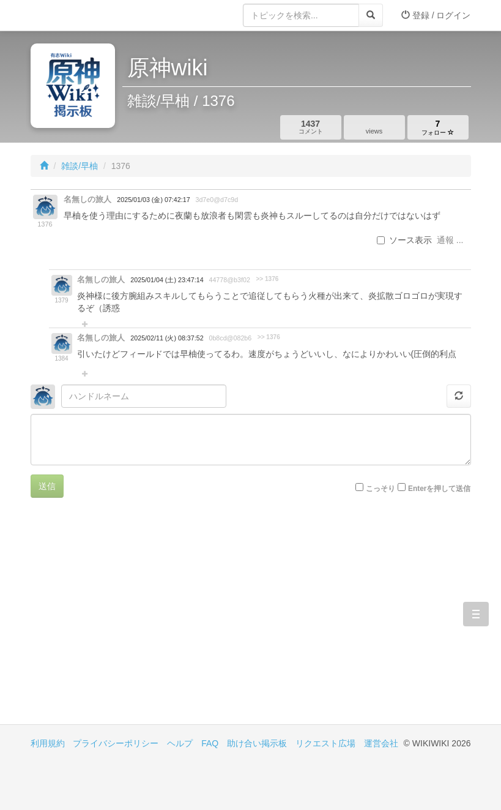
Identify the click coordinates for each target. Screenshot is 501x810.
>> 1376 (267, 279)
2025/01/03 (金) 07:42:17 (153, 199)
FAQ (209, 743)
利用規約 (48, 743)
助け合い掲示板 (257, 743)
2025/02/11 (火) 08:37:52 (166, 338)
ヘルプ (180, 743)
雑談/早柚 (79, 166)
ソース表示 (404, 240)
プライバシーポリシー (115, 743)
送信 (47, 486)
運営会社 (381, 743)
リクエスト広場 (325, 743)
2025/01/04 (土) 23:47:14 (166, 279)
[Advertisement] (141, 620)
